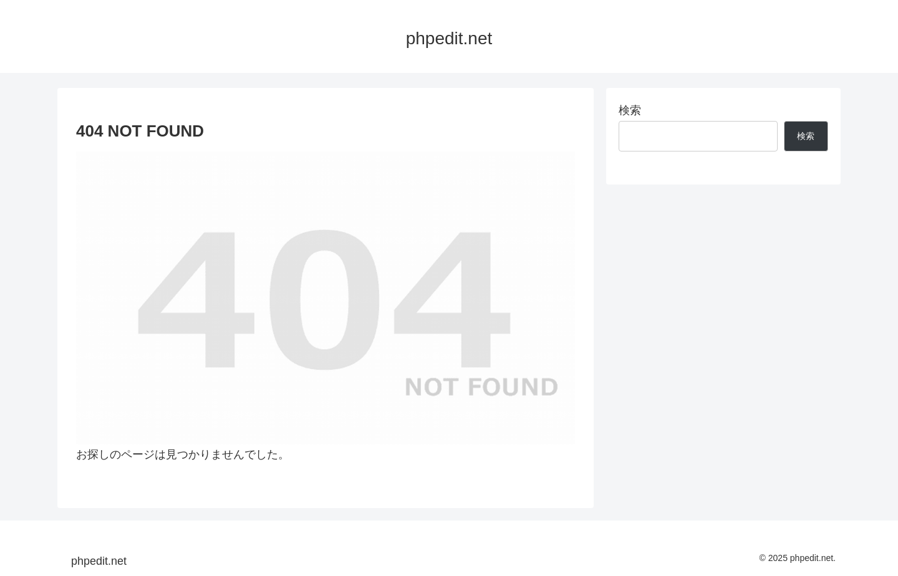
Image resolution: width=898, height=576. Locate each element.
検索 (630, 110)
